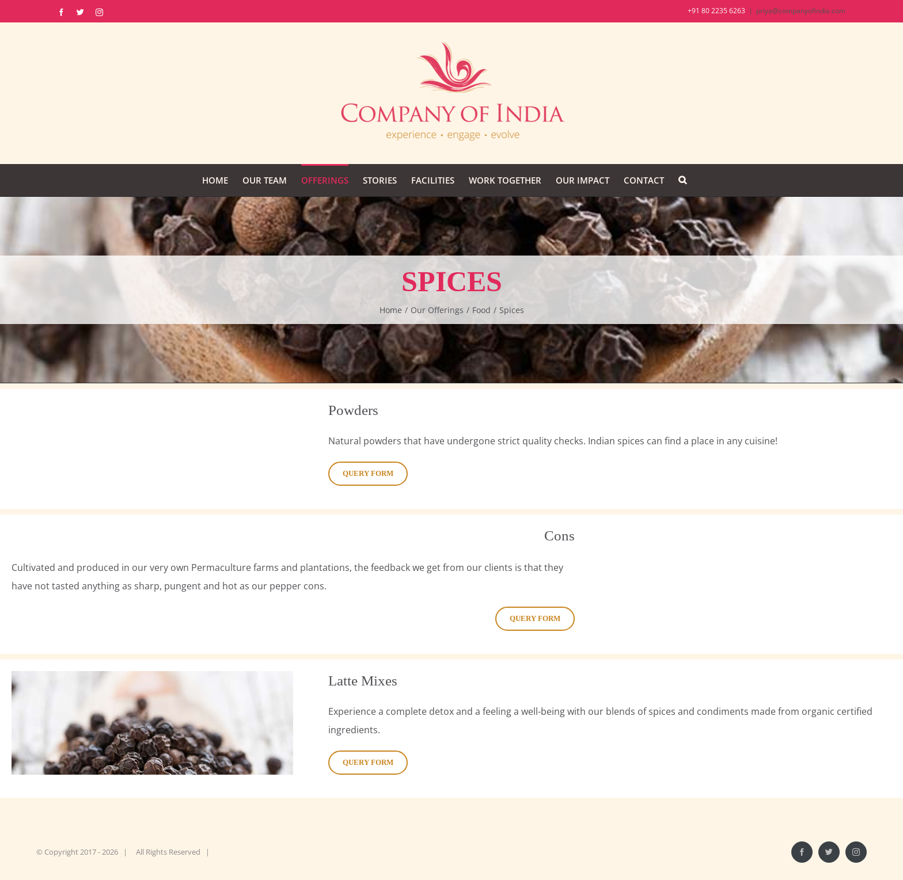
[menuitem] (215, 180)
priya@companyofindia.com (800, 11)
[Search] (682, 180)
